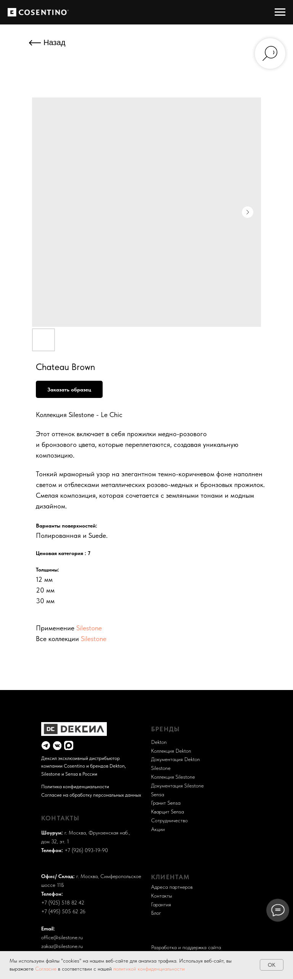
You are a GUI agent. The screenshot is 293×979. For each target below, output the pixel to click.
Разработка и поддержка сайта (186, 935)
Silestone (89, 628)
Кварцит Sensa (167, 811)
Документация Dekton (175, 759)
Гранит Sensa (165, 802)
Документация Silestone (177, 785)
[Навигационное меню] (280, 12)
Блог (156, 912)
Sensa (157, 794)
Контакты (161, 895)
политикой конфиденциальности (149, 969)
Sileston (159, 768)
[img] (45, 745)
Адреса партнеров (172, 886)
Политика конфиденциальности (75, 786)
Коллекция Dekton (171, 750)
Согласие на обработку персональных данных (91, 795)
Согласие (46, 969)
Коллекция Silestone (173, 776)
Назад (54, 42)
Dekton (159, 742)
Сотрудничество (169, 820)
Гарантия (161, 904)
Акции (158, 829)
